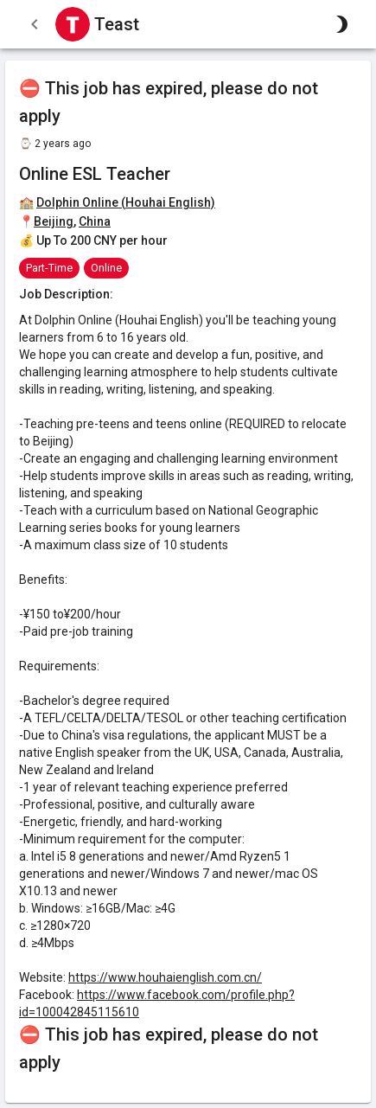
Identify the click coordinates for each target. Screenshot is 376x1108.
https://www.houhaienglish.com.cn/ (165, 977)
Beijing (53, 221)
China (95, 221)
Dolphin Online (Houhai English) (125, 202)
